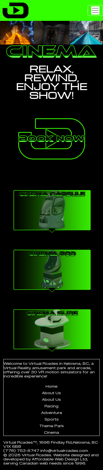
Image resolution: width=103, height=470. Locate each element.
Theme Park (51, 426)
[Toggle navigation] (95, 10)
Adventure (51, 413)
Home (51, 386)
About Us (51, 393)
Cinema (51, 432)
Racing (51, 406)
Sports (51, 419)
